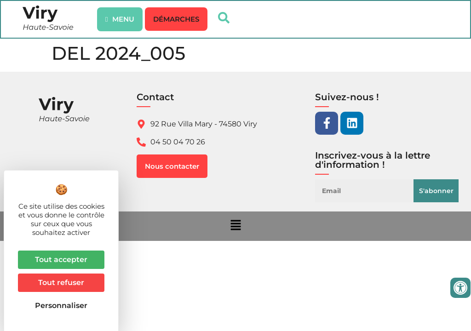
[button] (176, 19)
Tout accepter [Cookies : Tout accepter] (61, 259)
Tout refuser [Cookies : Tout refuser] (61, 282)
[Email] (367, 191)
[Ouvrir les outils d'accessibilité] (460, 288)
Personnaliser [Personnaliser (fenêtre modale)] (61, 305)
